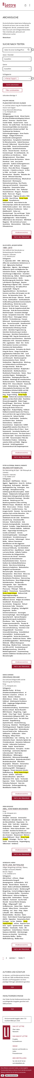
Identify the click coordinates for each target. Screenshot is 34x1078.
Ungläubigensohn (8, 217)
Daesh (20, 714)
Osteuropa (22, 386)
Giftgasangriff (13, 904)
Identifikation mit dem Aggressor (13, 543)
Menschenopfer (8, 571)
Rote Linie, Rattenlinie (13, 865)
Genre (5, 65)
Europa (5, 315)
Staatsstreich (7, 431)
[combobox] (17, 59)
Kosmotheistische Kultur (11, 561)
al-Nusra (21, 694)
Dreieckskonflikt (18, 520)
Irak (16, 738)
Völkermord (6, 843)
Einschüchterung (19, 723)
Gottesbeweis (7, 537)
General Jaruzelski (13, 323)
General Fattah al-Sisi (10, 731)
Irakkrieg (22, 738)
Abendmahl (6, 481)
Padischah (24, 189)
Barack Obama (14, 884)
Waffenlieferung (8, 938)
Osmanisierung (13, 386)
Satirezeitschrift (8, 202)
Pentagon (6, 921)
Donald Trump (7, 520)
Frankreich (13, 900)
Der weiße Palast (14, 125)
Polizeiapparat (20, 768)
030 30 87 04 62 (20, 1061)
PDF (12, 987)
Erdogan (5, 135)
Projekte (15, 1039)
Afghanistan (7, 267)
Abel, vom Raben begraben (15, 809)
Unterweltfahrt (8, 634)
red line (16, 923)
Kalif (11, 166)
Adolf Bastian (16, 481)
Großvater (6, 828)
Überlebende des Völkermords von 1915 (16, 215)
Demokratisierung (9, 287)
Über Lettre (16, 1029)
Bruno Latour (11, 507)
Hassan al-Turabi (15, 325)
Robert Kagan (22, 401)
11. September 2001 (9, 261)
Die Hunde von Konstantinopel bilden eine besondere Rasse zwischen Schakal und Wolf (17, 127)
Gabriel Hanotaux (23, 142)
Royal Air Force (25, 923)
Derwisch (6, 720)
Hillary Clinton (15, 736)
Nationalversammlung (10, 183)
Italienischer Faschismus (17, 744)
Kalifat (5, 746)
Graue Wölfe (7, 146)
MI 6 (11, 913)
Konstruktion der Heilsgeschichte (13, 554)
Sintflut (14, 610)
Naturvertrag (25, 578)
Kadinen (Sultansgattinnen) (20, 163)
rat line (12, 921)
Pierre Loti (11, 194)
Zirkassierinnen (8, 226)
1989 (18, 261)
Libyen (25, 910)
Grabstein (23, 826)
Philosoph (15, 589)
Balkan (16, 276)
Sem (20, 207)
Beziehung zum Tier (16, 500)
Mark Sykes (18, 753)
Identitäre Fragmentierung (17, 330)
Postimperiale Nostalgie (19, 392)
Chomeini (26, 284)
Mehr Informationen (11, 1075)
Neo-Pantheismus (9, 580)
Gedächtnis (24, 824)
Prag (4, 394)
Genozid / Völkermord (10, 144)
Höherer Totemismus (15, 541)
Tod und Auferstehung (10, 628)
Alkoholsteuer (7, 699)
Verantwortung (13, 841)
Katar (15, 910)
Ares (27, 487)
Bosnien (24, 282)
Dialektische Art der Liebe (11, 517)
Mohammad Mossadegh (20, 757)
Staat (26, 429)
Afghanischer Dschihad (14, 265)
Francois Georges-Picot (10, 729)
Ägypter (5, 483)
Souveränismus (8, 425)
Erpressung (6, 725)
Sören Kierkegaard (22, 615)
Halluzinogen (20, 539)
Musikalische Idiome (20, 576)
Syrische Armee (18, 925)
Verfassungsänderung (19, 785)
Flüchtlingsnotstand (9, 727)
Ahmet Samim (24, 116)
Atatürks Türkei (22, 120)
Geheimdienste (24, 729)
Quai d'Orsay (13, 198)
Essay (4, 110)
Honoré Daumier (13, 151)
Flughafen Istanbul (23, 727)
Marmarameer (7, 174)
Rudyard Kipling (17, 410)
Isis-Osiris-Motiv (23, 548)
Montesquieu (17, 181)
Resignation (17, 604)
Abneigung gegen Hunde (11, 116)
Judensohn (6, 163)
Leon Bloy (21, 172)
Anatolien (6, 818)
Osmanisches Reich (9, 189)
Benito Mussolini (20, 710)
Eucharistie (25, 524)
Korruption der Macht (23, 349)
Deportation (20, 822)
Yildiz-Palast (26, 224)
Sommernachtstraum (10, 612)
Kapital (10, 746)
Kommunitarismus (9, 349)
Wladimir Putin (16, 645)
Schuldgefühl (24, 608)
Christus (20, 507)
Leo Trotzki (12, 172)
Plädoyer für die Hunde (14, 103)
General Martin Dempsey (17, 902)
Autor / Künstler (8, 55)
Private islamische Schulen (19, 770)
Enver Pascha (24, 133)
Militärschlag (19, 913)
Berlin (21, 278)
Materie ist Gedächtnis (10, 567)
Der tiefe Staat (23, 718)
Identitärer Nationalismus (20, 334)
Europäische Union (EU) (16, 315)
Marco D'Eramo (8, 675)
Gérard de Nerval (23, 144)
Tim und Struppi (19, 213)
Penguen (18, 192)
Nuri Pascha (23, 183)
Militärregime (18, 755)
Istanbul (5, 744)
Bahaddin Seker (17, 820)
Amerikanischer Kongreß (11, 880)
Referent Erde (22, 593)
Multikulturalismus (20, 371)
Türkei (28, 213)
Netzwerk (15, 1031)
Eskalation (14, 725)
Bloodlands (19, 505)
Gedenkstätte (7, 826)
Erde (23, 522)
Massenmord (18, 835)
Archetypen (21, 487)
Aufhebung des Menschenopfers (13, 492)
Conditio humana (17, 509)
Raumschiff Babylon (13, 468)
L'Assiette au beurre (17, 170)
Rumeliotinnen (14, 200)
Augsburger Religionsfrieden (17, 703)
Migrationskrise (18, 362)
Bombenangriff (25, 889)
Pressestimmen (17, 1053)
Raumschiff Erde (24, 591)
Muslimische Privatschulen (11, 373)
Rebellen (19, 921)
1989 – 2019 (7, 247)
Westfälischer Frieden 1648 (11, 787)
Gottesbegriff (23, 535)
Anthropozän (16, 485)
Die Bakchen (25, 517)
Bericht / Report (8, 872)
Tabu (13, 621)
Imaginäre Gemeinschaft (22, 546)
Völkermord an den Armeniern (13, 220)
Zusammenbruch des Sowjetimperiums (15, 446)
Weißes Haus (19, 938)
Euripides (12, 526)
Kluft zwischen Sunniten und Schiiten (15, 345)
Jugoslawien (11, 343)
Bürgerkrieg (17, 712)
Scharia (5, 774)
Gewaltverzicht (25, 323)
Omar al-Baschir (17, 384)
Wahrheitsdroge (25, 641)
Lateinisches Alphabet (19, 751)
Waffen (19, 936)
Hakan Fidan (18, 906)
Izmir (12, 161)
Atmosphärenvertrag (17, 489)
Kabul (18, 343)
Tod (25, 839)
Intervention (23, 908)
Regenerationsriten (9, 597)
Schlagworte (7, 74)
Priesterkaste (13, 591)
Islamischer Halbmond (23, 742)
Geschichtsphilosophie (10, 535)
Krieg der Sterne (8, 351)
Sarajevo (5, 418)
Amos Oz (22, 483)
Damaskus (26, 714)
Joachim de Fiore (8, 550)
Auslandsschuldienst (9, 705)
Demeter (17, 511)
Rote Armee (18, 403)
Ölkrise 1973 (7, 384)
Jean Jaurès (19, 161)
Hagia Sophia (7, 148)
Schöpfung (15, 608)
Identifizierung (7, 546)
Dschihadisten (13, 299)
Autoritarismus (24, 707)
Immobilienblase (8, 738)
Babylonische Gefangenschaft (19, 494)
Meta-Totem (18, 574)
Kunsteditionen (17, 1041)
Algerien (14, 267)
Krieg (20, 910)
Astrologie (6, 489)
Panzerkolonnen (8, 192)
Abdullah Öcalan (8, 690)
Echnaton (6, 522)
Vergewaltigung (24, 841)
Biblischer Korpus (8, 505)
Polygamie (6, 770)
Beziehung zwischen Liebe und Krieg (15, 502)
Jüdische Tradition (21, 552)
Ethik (10, 824)
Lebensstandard (8, 753)
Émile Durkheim (15, 522)
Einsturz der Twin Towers (11, 306)
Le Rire (27, 170)
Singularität (6, 610)
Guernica (11, 539)
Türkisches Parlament (10, 783)
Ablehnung (25, 261)
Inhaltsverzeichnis (21, 232)
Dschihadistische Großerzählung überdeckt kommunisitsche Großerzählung (17, 302)
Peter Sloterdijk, (9, 465)
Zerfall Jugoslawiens (17, 444)
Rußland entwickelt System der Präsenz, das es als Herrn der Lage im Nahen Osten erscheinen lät (16, 414)
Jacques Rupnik (17, 245)
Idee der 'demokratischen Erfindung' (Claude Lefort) (15, 328)
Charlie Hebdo (7, 122)
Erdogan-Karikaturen (16, 135)
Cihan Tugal (12, 714)
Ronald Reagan (8, 403)
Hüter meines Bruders (18, 828)
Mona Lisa (26, 574)
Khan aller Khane (14, 168)
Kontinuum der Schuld (10, 556)
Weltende (6, 643)
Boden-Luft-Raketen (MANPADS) (18, 887)
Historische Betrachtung (14, 110)
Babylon (5, 494)
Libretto (5, 565)
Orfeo (4, 587)
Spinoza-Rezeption (20, 617)
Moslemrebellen (8, 915)
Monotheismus (8, 576)
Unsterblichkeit (24, 632)
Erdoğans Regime (11, 677)
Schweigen (12, 839)
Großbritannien (8, 906)
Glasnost (5, 325)
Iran (27, 738)
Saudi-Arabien (14, 418)
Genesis (19, 533)
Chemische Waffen (13, 893)
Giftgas (5, 904)
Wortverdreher (16, 224)
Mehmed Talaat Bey (15, 176)
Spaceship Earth (8, 617)
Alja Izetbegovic (24, 267)
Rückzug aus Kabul (18, 405)
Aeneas (24, 481)
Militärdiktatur (7, 755)
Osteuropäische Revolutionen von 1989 (16, 388)
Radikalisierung (8, 772)
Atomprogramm (8, 882)
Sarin (4, 925)
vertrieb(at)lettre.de (18, 1063)
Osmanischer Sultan (18, 187)
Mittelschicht (7, 757)
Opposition (12, 919)
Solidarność (17, 423)
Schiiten (11, 774)
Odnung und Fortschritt (10, 185)
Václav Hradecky (21, 217)
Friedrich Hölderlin (16, 528)
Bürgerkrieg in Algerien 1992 (12, 284)
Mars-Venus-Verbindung (17, 565)
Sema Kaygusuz (8, 806)
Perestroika (6, 392)
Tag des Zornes (21, 621)
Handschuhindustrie (19, 148)
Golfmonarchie (23, 731)
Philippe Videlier (8, 100)
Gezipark (16, 826)
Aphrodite (25, 485)
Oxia (18, 189)
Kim (22, 343)
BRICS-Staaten (7, 712)
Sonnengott (22, 612)
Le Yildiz (5, 172)
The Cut (20, 839)
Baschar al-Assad (8, 710)
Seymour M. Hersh (9, 862)
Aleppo (21, 878)
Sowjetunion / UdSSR (21, 425)
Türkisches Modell (22, 781)
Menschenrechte (19, 571)
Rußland (26, 410)
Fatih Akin (16, 824)
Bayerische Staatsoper (15, 498)
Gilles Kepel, (7, 245)
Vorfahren (15, 843)
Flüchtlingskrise (24, 725)
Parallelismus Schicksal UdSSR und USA (15, 390)
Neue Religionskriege (23, 580)
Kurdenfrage (7, 751)
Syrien (17, 779)
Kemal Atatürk (19, 746)
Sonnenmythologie (9, 615)
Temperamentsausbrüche (11, 623)
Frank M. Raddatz (21, 465)
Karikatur (17, 166)
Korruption (19, 748)
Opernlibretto (22, 584)
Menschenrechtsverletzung (12, 179)
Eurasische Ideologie (21, 312)
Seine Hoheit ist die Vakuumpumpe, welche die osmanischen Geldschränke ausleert (16, 205)
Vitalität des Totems (19, 638)
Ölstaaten (15, 764)
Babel (27, 492)
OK (2, 1075)
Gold (20, 904)
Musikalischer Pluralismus (11, 578)
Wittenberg (6, 645)
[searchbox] (17, 59)
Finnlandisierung (14, 319)
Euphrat (5, 526)
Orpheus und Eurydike (15, 587)
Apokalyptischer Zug (9, 487)
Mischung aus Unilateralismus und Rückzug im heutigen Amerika (16, 364)
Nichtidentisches (8, 582)
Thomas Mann (13, 625)
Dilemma (21, 297)
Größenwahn (16, 733)
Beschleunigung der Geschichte (13, 280)
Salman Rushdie (18, 416)
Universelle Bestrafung (10, 632)
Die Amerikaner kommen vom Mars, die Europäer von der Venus (16, 293)
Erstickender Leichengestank (12, 138)
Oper (15, 584)
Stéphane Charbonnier (14, 209)
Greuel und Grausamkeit (20, 146)
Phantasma (6, 589)
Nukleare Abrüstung (23, 382)
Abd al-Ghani (7, 878)
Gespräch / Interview (9, 254)
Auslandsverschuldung (10, 707)
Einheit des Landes (20, 304)
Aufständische (19, 882)
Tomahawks (14, 928)
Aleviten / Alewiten (14, 697)
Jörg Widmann (19, 550)
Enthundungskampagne (11, 133)
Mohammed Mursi (9, 759)
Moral (17, 837)
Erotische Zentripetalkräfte (11, 524)
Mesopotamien (8, 574)
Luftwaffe (6, 913)
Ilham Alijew (20, 157)
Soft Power (18, 774)
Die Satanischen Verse (15, 295)
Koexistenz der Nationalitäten (12, 347)
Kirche (27, 343)
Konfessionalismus (9, 748)
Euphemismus (7, 140)
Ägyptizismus (13, 483)
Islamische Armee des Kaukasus (13, 159)
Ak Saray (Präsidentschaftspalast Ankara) (16, 118)
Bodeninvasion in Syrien (11, 889)
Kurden (27, 748)
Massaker (17, 174)
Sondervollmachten (9, 777)
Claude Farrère (18, 122)
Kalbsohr (6, 166)
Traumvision (19, 630)
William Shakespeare (17, 643)
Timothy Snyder (24, 625)
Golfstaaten (6, 733)
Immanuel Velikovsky (10, 548)
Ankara (5, 120)
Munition (18, 915)
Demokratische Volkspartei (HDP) (13, 716)
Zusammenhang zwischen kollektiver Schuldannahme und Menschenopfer (16, 654)
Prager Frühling (12, 394)
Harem (5, 151)
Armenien (12, 120)
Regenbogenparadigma (10, 595)
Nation (23, 373)
